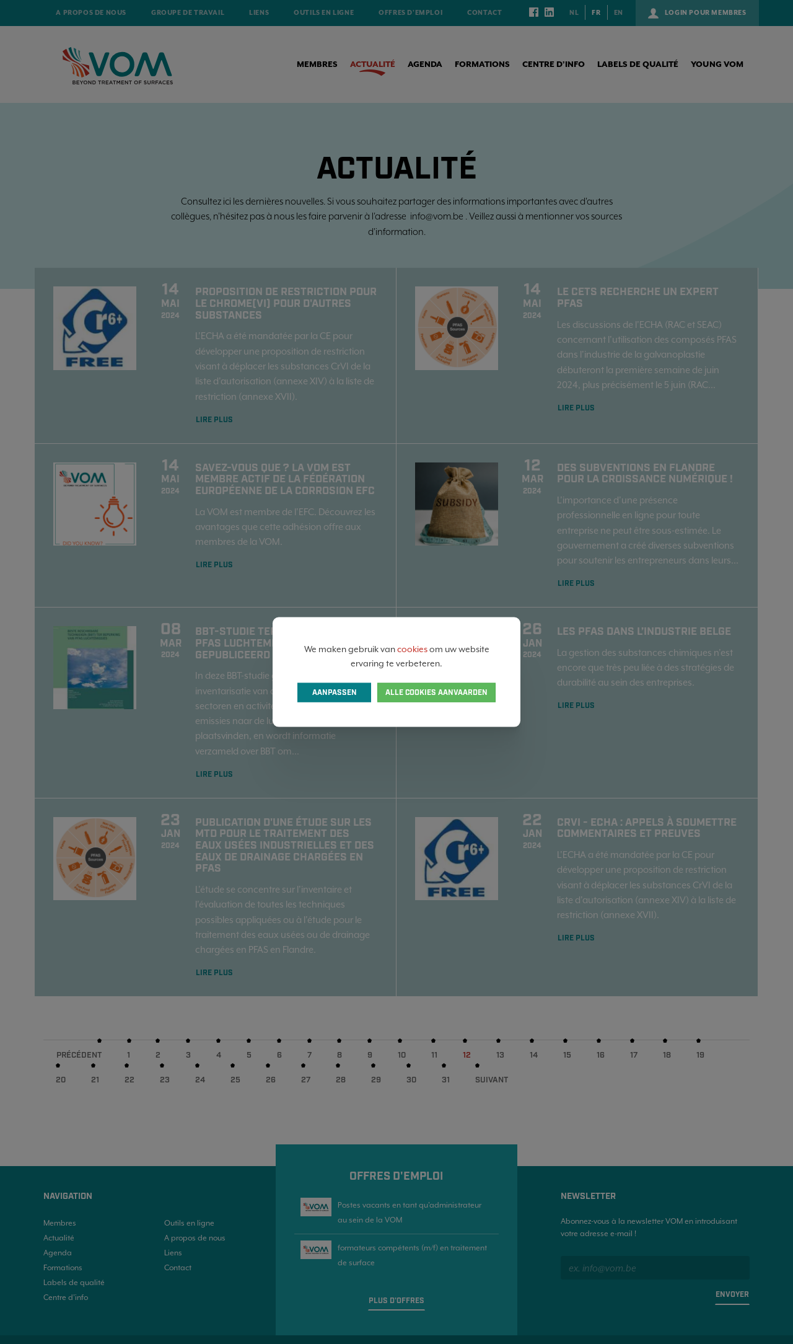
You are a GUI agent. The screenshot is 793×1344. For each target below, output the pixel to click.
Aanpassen (334, 692)
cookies (412, 649)
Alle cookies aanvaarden (436, 692)
